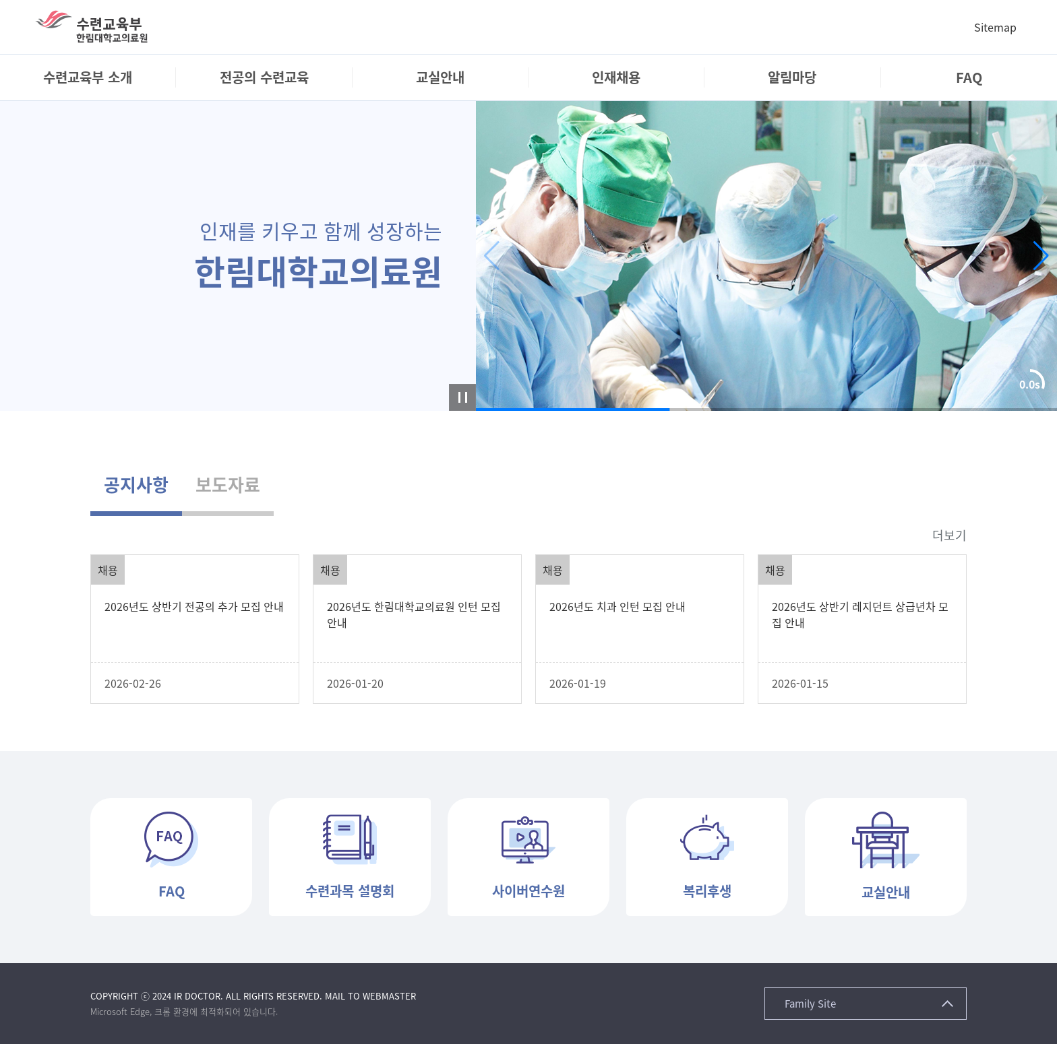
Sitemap (995, 27)
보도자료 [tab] (227, 484)
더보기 (949, 535)
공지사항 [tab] (136, 484)
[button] (1041, 256)
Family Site (810, 1003)
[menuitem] (88, 77)
